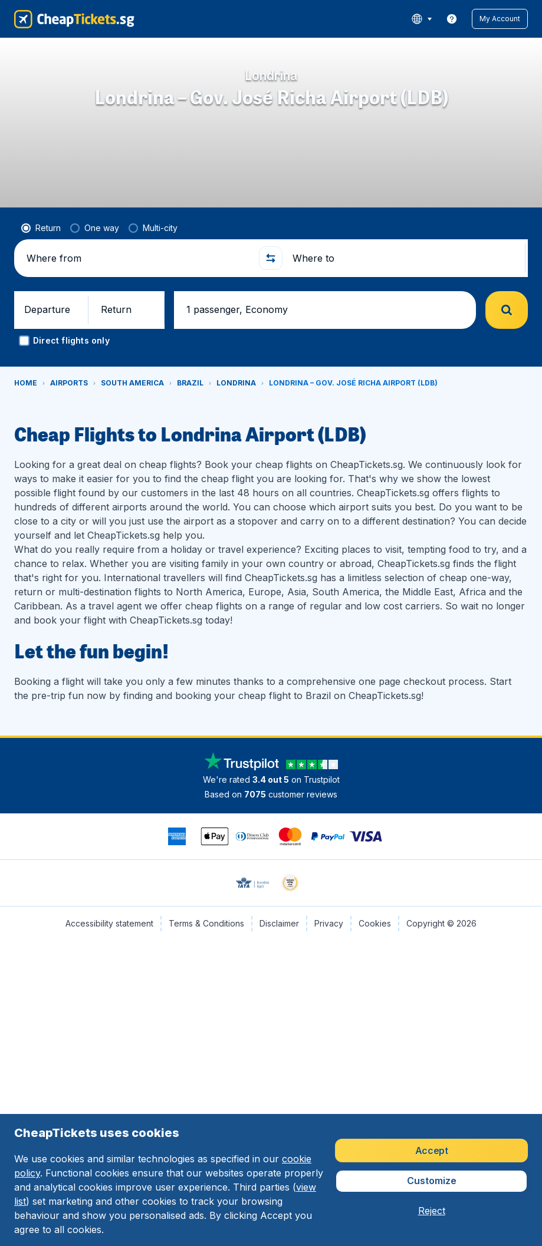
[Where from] (138, 328)
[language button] (421, 19)
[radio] (41, 297)
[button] (500, 19)
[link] (452, 19)
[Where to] (404, 328)
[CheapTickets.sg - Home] (74, 19)
